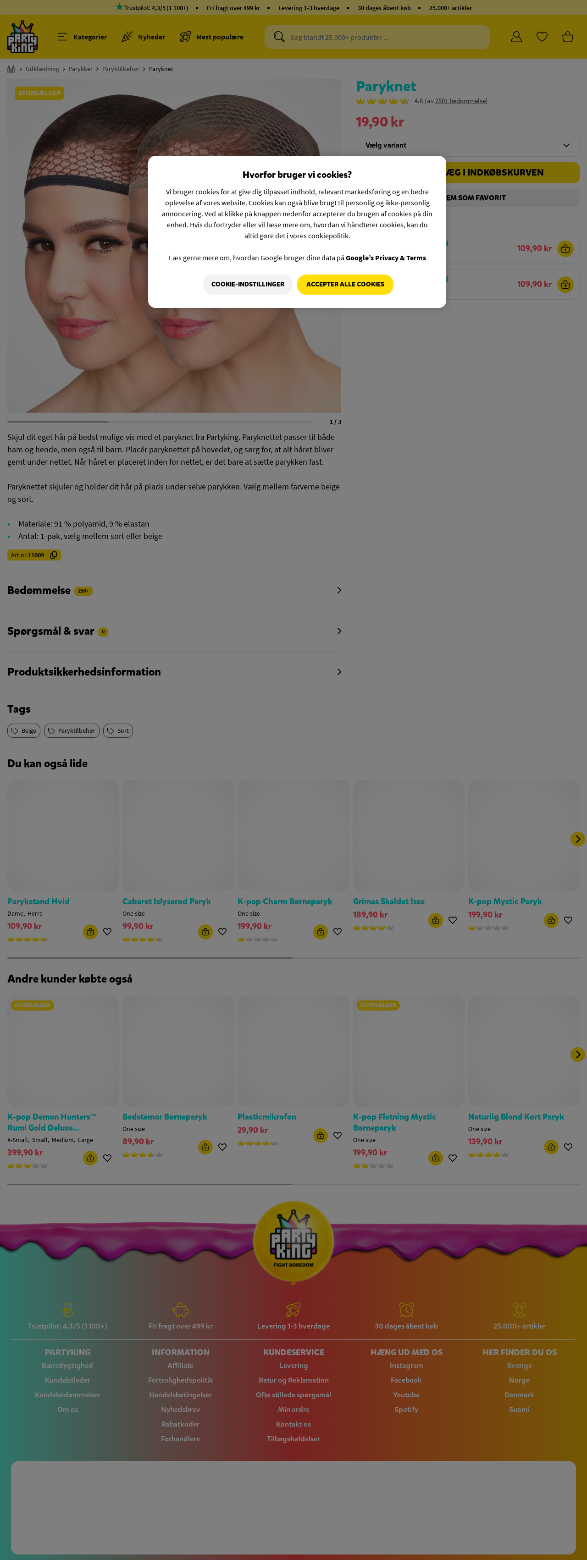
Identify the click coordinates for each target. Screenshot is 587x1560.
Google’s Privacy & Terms (386, 257)
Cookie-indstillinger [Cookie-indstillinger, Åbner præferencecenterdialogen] (246, 284)
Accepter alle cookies (345, 284)
